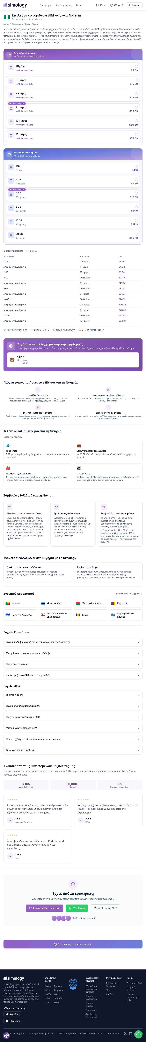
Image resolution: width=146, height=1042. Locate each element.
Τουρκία (58, 998)
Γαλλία (48, 986)
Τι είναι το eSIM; (134, 983)
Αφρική (27, 24)
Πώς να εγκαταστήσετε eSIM (134, 997)
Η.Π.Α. (57, 1002)
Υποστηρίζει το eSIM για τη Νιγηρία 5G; (73, 675)
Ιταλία (47, 990)
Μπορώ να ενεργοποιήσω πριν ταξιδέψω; (73, 653)
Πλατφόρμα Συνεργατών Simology (91, 989)
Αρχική (6, 24)
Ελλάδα (48, 994)
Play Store (13, 1021)
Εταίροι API (91, 1010)
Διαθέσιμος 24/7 (105, 908)
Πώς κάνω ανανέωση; (73, 664)
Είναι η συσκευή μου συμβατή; (73, 706)
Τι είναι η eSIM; (73, 694)
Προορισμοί (46, 5)
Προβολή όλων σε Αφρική (129, 593)
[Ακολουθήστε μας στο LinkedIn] (130, 1033)
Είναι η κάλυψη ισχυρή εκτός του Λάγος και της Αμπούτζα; (73, 642)
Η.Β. (56, 994)
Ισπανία (58, 986)
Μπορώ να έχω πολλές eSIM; (73, 728)
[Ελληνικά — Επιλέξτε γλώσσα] (116, 5)
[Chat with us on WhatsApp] (138, 1034)
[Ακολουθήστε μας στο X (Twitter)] (125, 1033)
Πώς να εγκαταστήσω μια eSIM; (73, 717)
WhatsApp (77, 908)
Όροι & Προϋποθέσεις (108, 1033)
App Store (13, 1014)
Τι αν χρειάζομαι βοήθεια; (73, 750)
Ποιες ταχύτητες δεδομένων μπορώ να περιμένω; (73, 739)
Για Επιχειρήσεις (64, 5)
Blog (78, 5)
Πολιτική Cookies (87, 1033)
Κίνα (47, 1002)
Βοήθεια (110, 994)
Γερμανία (58, 990)
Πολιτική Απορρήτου (66, 1033)
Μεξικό (48, 998)
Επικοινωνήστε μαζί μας (44, 908)
